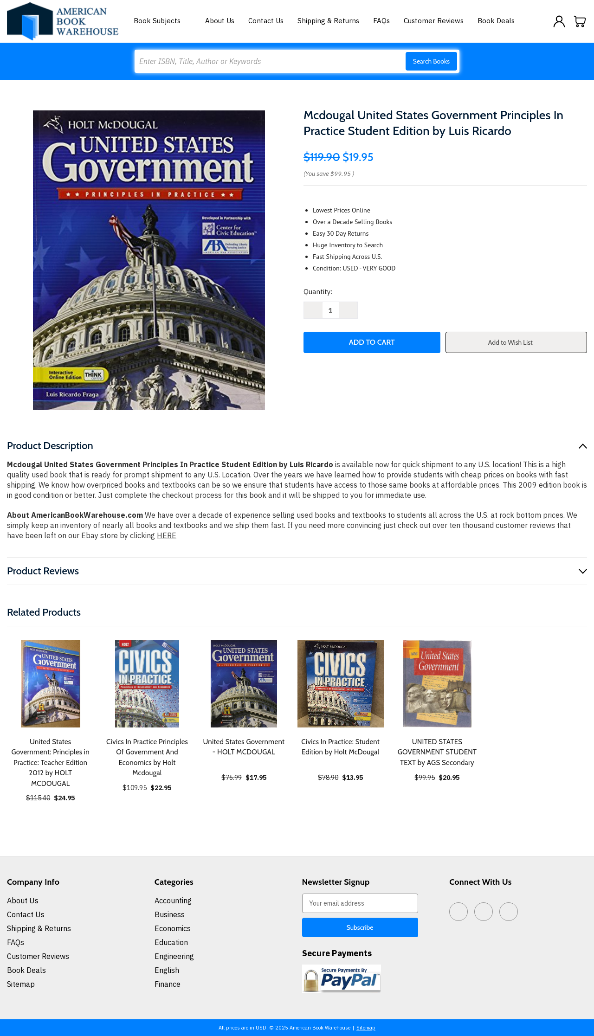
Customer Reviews (434, 20)
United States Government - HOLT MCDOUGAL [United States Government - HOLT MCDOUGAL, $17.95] (243, 747)
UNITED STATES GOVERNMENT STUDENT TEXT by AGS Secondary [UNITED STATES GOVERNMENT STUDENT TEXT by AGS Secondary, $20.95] (437, 752)
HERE (166, 535)
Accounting (173, 900)
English (167, 970)
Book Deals (496, 20)
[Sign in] (559, 21)
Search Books (431, 61)
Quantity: (317, 291)
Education (171, 942)
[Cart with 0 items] (580, 21)
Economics (173, 928)
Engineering (174, 956)
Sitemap (21, 984)
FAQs (381, 20)
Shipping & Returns (328, 20)
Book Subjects (162, 20)
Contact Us (266, 20)
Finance (168, 984)
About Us (219, 20)
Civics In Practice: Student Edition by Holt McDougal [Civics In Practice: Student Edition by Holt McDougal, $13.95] (340, 747)
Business (170, 914)
